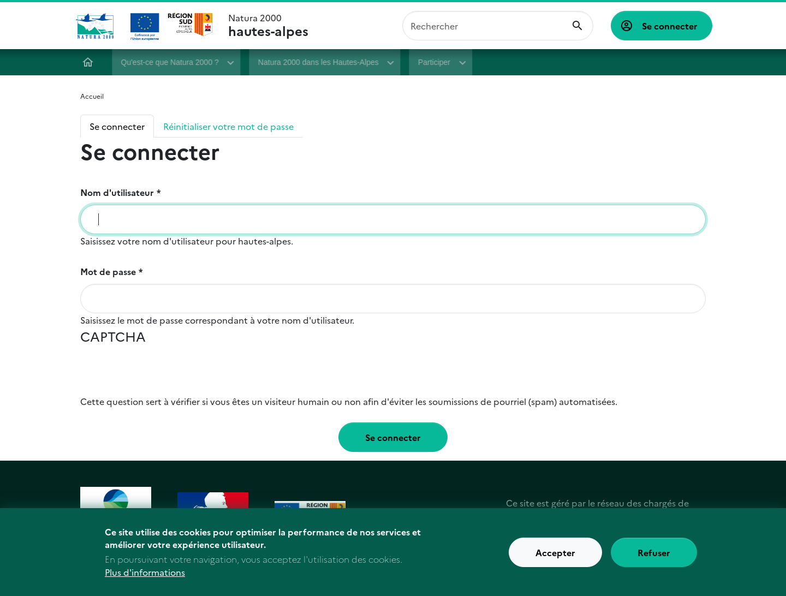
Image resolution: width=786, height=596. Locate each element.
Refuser (654, 553)
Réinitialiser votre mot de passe (228, 126)
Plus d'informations (145, 574)
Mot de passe (108, 271)
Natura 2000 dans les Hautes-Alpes (319, 62)
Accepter (555, 553)
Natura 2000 (268, 26)
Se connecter (670, 26)
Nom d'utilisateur (117, 192)
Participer (435, 62)
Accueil (89, 62)
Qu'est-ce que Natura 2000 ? (170, 62)
